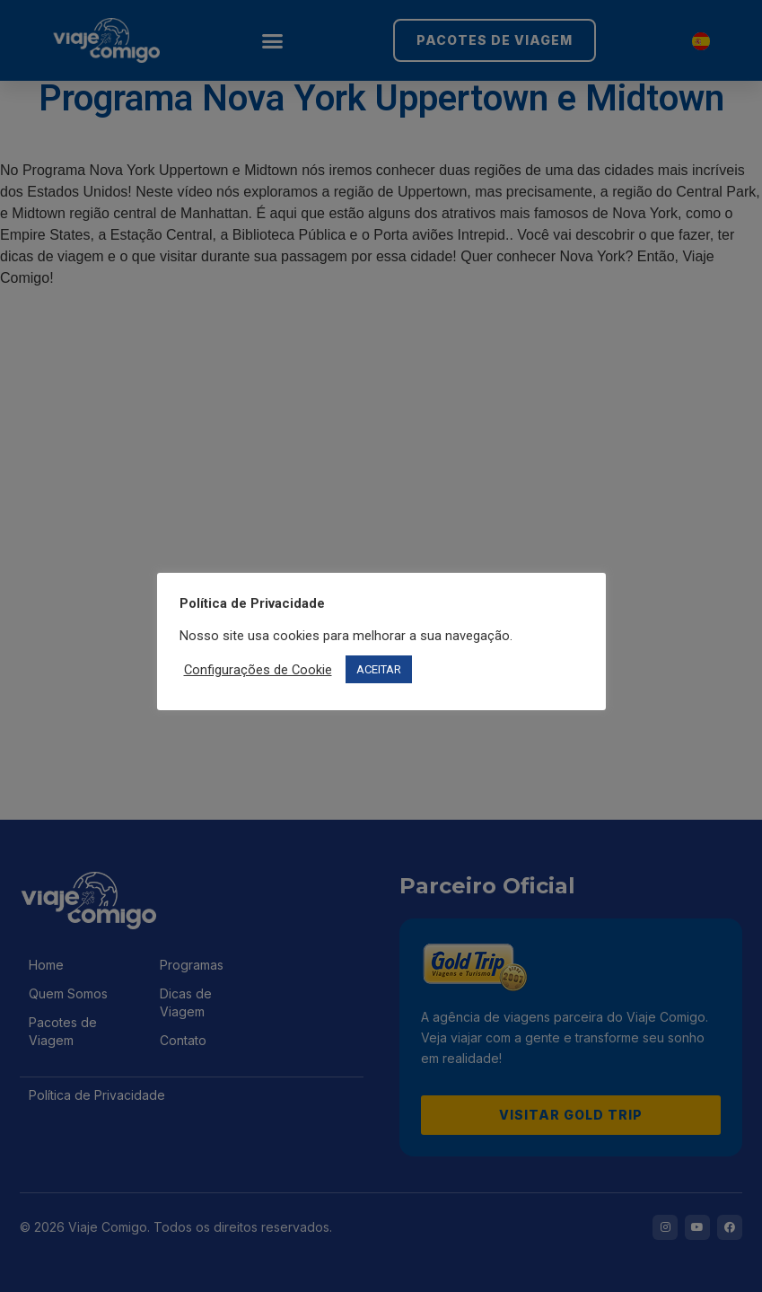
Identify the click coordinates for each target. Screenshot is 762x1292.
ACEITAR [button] (378, 669)
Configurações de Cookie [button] (258, 670)
